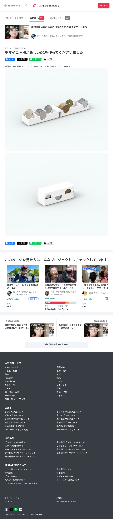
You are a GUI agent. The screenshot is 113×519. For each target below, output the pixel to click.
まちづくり (10, 381)
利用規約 (59, 498)
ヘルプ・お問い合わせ (15, 480)
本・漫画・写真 (12, 392)
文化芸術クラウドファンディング (20, 453)
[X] (11, 509)
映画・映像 (61, 392)
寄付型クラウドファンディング (70, 449)
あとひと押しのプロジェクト (69, 412)
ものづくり (10, 385)
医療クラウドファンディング (18, 449)
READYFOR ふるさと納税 (16, 429)
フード (59, 381)
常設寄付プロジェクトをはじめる (71, 442)
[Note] (20, 509)
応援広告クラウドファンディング (71, 453)
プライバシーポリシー (13, 498)
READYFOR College (65, 426)
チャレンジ (10, 395)
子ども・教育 (11, 371)
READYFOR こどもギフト (68, 429)
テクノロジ (61, 385)
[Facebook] (6, 509)
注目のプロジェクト (65, 415)
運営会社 (9, 473)
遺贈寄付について (64, 469)
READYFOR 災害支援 (14, 426)
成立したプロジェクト (15, 422)
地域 (58, 374)
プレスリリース (12, 476)
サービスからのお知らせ (67, 480)
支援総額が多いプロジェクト (18, 419)
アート (8, 388)
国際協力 (60, 367)
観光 (58, 378)
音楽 (58, 388)
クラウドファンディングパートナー (21, 483)
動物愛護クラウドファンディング (20, 456)
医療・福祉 (61, 371)
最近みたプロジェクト (15, 412)
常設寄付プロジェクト (66, 422)
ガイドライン (9, 502)
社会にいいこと (12, 367)
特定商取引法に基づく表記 (66, 502)
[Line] (16, 509)
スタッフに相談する (14, 446)
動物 (7, 374)
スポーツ (60, 395)
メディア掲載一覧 (64, 476)
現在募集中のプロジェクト (68, 419)
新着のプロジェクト (14, 415)
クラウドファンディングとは (18, 469)
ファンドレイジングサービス (69, 446)
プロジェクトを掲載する (16, 442)
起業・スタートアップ (15, 399)
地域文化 (9, 378)
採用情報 (60, 473)
